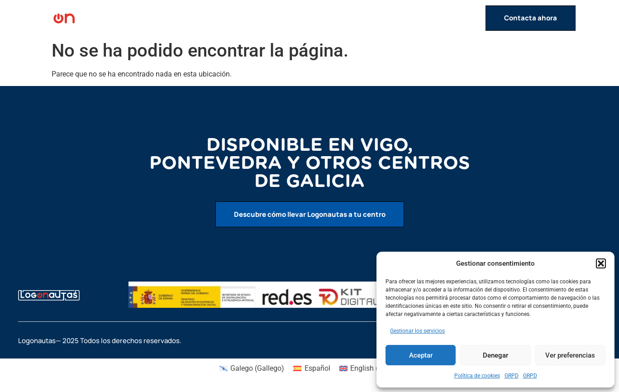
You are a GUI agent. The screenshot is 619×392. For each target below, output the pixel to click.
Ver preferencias (570, 355)
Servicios (414, 18)
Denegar (495, 355)
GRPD (512, 376)
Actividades (358, 18)
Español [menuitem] (317, 368)
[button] (600, 263)
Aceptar (421, 355)
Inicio (315, 18)
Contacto (462, 18)
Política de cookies (477, 376)
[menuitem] (252, 368)
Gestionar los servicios (417, 331)
